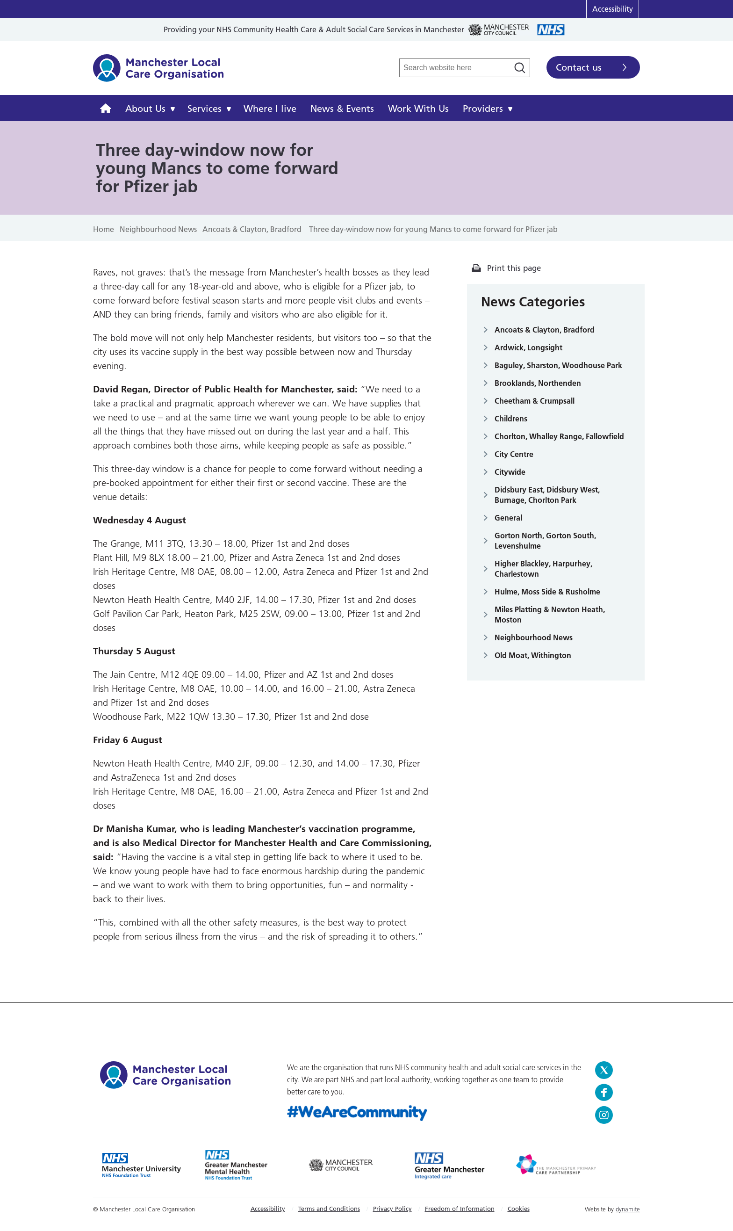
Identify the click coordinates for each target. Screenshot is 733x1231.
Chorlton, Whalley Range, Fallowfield (559, 436)
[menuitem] (105, 108)
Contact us (579, 67)
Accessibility (612, 9)
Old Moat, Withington (533, 655)
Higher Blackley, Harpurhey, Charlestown (543, 569)
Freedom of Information (460, 1208)
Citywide (510, 472)
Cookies (519, 1208)
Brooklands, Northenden (538, 383)
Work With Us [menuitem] (418, 108)
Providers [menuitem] (483, 108)
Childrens (511, 418)
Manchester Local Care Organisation (158, 73)
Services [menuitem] (204, 108)
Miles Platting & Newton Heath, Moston (550, 614)
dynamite (628, 1209)
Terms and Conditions (329, 1208)
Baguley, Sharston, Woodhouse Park (558, 365)
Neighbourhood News (534, 637)
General (508, 517)
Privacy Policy (392, 1208)
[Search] (519, 67)
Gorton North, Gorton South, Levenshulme (545, 540)
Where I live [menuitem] (270, 108)
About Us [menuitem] (145, 108)
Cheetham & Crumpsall (535, 401)
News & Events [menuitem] (342, 108)
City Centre (514, 454)
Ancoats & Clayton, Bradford (545, 329)
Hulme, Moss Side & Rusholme (547, 591)
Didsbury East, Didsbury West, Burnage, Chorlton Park (547, 495)
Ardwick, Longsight (528, 347)
